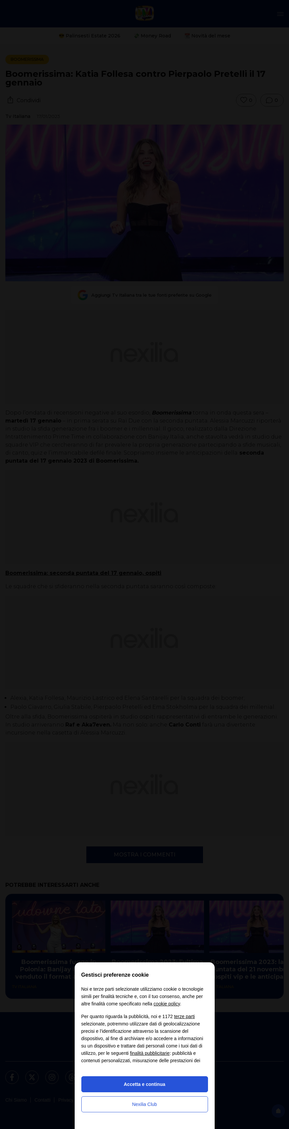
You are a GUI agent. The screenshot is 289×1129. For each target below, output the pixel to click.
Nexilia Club (144, 1104)
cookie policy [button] (167, 1003)
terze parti (184, 1016)
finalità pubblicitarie (150, 1053)
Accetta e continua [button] (144, 1084)
